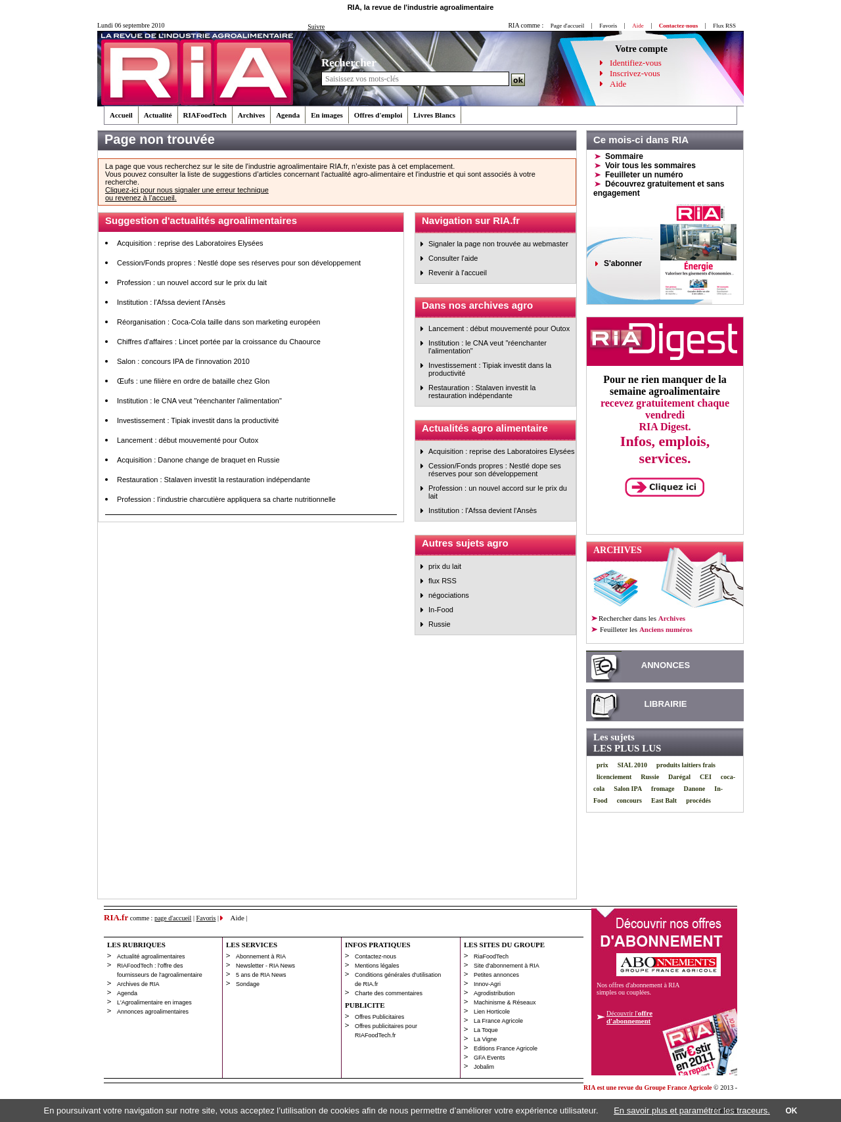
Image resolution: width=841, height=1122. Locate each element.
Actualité (158, 115)
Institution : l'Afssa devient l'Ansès (171, 302)
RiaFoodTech (491, 956)
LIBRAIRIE (666, 704)
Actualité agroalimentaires (151, 956)
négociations (448, 595)
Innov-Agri (487, 984)
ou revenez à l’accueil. (141, 198)
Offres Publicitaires (379, 1017)
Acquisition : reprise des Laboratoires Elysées (190, 243)
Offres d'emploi (378, 115)
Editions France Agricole (505, 1048)
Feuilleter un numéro (644, 174)
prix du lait (444, 566)
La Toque (486, 1030)
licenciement (614, 776)
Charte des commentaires (388, 993)
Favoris (608, 25)
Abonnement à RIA (261, 956)
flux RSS (442, 581)
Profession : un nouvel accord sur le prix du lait (192, 282)
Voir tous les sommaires (650, 165)
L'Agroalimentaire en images (154, 1002)
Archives (251, 115)
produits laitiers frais (686, 765)
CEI (706, 776)
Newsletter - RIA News (265, 965)
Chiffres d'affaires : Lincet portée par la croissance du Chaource (219, 342)
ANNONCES (665, 665)
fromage (662, 788)
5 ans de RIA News (261, 975)
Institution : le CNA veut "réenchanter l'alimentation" (199, 401)
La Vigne (485, 1039)
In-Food (440, 610)
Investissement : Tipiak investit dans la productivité (198, 420)
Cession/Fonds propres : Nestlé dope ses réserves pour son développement (239, 263)
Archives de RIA (138, 984)
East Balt (664, 800)
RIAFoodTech (205, 115)
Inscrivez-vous (635, 73)
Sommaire (624, 156)
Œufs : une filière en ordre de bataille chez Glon (193, 381)
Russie (439, 624)
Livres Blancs (434, 115)
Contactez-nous (375, 956)
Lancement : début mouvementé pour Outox (187, 440)
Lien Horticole (492, 1011)
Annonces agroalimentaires (153, 1011)
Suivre (316, 26)
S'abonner (623, 263)
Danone (694, 788)
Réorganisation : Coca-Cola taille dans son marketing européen (218, 322)
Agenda (288, 115)
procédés (698, 800)
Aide (618, 84)
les (646, 629)
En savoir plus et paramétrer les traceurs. (692, 1110)
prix (602, 765)
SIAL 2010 (632, 765)
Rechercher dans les (642, 618)
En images (327, 115)
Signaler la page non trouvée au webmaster (498, 244)
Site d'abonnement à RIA (506, 965)
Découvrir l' (629, 1017)
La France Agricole (498, 1021)
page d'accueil (173, 918)
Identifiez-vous (636, 63)
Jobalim (484, 1067)
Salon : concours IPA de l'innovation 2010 (183, 361)
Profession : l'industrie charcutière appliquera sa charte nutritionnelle (226, 499)
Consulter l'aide (453, 258)
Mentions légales (377, 965)
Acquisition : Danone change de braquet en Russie (198, 460)
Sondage (248, 984)
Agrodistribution (494, 993)
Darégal (679, 776)
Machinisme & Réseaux (505, 1002)
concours (629, 800)
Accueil (121, 115)
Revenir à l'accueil (457, 273)
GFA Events (489, 1057)
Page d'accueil (567, 25)
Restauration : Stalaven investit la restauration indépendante (213, 479)
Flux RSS (724, 25)
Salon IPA (628, 788)
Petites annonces (496, 975)
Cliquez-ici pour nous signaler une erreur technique (187, 190)
